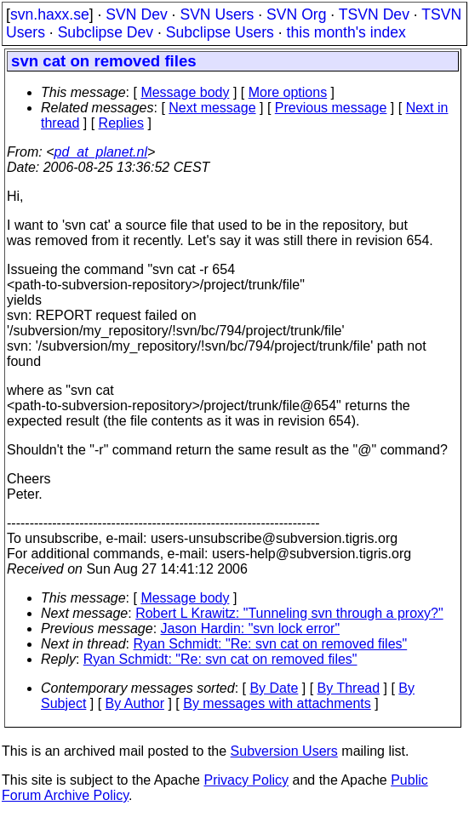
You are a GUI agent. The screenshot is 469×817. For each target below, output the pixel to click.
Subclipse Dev (105, 32)
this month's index (346, 32)
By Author (135, 703)
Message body (184, 92)
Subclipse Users (220, 32)
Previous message (331, 107)
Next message (212, 107)
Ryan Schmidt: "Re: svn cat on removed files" (271, 644)
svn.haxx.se (49, 14)
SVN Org (296, 14)
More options (288, 92)
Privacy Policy (246, 780)
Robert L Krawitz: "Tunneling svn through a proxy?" (289, 613)
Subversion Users (284, 751)
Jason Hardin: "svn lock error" (250, 628)
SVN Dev (136, 14)
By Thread (348, 688)
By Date (273, 688)
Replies (121, 123)
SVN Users (217, 14)
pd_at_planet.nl (100, 152)
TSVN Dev (374, 14)
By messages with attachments (277, 703)
